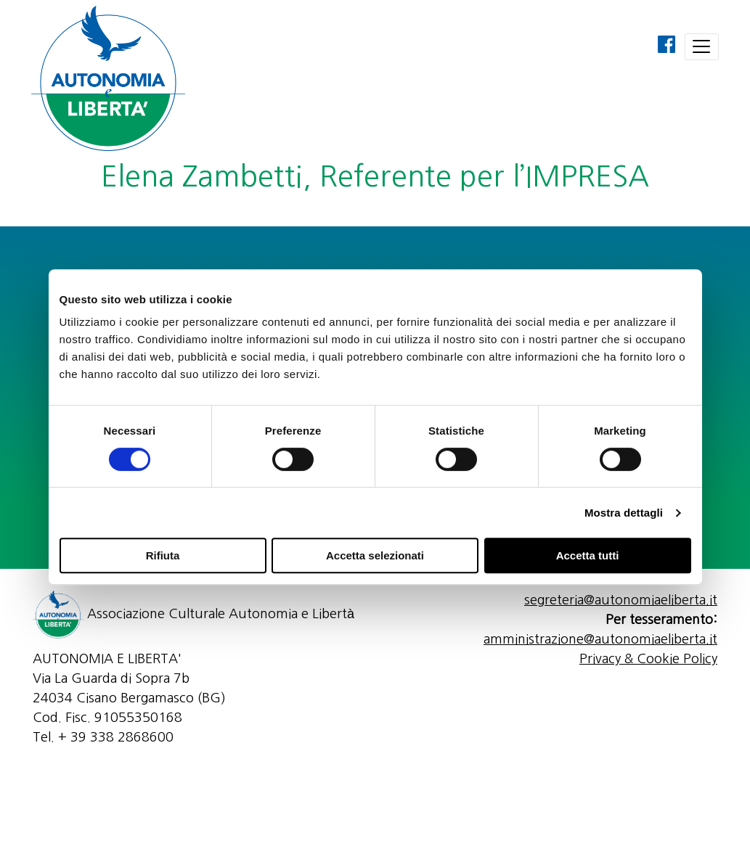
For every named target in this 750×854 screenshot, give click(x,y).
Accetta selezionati (375, 555)
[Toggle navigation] (702, 46)
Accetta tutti (587, 555)
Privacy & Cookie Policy (648, 658)
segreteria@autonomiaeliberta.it (620, 600)
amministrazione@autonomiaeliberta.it (600, 639)
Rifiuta (163, 555)
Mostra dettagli (623, 512)
